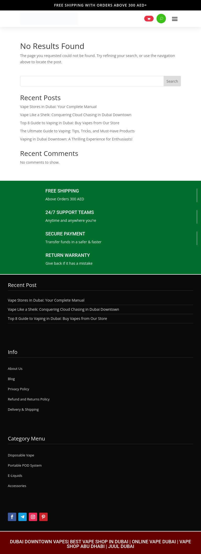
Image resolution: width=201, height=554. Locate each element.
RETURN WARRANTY (68, 255)
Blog (11, 378)
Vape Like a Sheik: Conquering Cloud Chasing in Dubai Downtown (75, 114)
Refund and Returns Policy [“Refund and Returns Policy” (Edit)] (28, 399)
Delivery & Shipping (23, 409)
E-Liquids (15, 475)
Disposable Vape (21, 455)
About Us (15, 368)
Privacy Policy (18, 389)
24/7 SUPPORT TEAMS (70, 212)
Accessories (17, 485)
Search (172, 81)
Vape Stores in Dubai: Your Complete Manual (58, 106)
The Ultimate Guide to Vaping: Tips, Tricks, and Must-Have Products (77, 130)
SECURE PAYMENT (65, 233)
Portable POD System (25, 465)
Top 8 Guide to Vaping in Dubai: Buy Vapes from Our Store (69, 122)
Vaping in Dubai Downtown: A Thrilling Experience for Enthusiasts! (76, 139)
